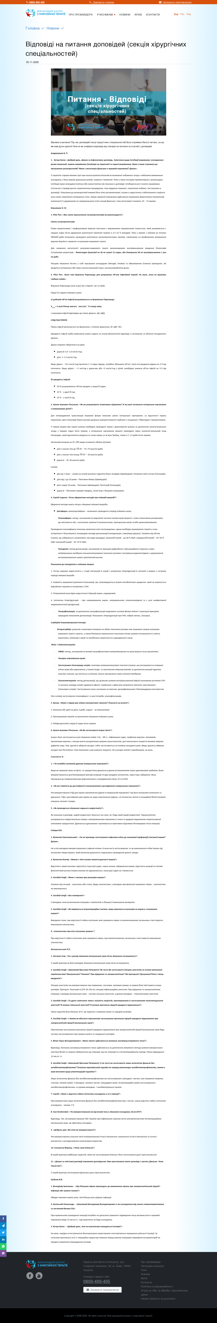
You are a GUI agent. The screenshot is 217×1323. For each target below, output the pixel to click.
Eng (189, 13)
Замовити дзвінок (101, 2)
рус (182, 13)
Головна (33, 28)
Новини (53, 28)
